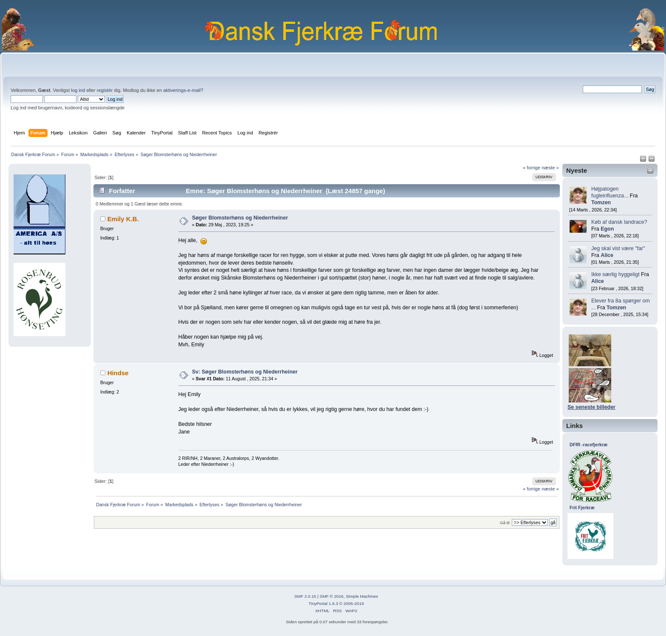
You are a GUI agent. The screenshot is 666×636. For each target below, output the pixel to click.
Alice (607, 255)
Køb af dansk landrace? (619, 222)
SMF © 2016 (332, 596)
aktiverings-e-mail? (183, 90)
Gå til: (505, 522)
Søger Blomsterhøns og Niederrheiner (240, 218)
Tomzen (601, 202)
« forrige (531, 167)
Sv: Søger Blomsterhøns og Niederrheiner (245, 372)
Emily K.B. (123, 218)
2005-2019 (354, 603)
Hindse (118, 372)
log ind (78, 90)
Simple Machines (362, 596)
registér (105, 90)
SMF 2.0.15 (305, 596)
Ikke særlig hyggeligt (615, 274)
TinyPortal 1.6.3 (323, 603)
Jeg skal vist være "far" (618, 248)
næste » (550, 167)
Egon (607, 229)
